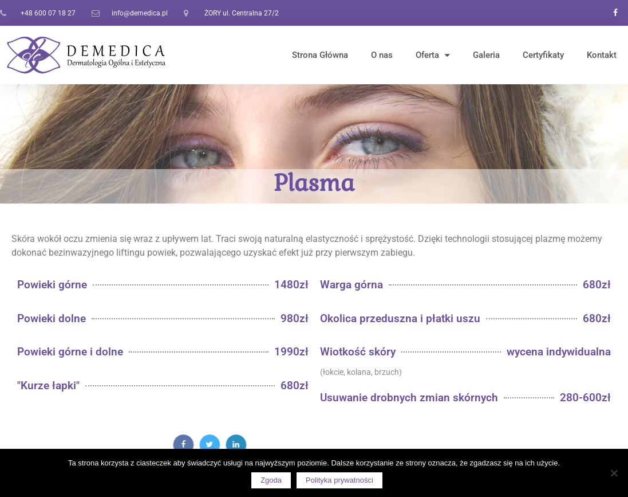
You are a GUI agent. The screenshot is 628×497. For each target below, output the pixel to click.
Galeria (486, 55)
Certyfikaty (543, 55)
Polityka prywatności (339, 480)
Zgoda (271, 480)
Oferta (433, 55)
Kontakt (602, 55)
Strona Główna (320, 55)
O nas (382, 55)
